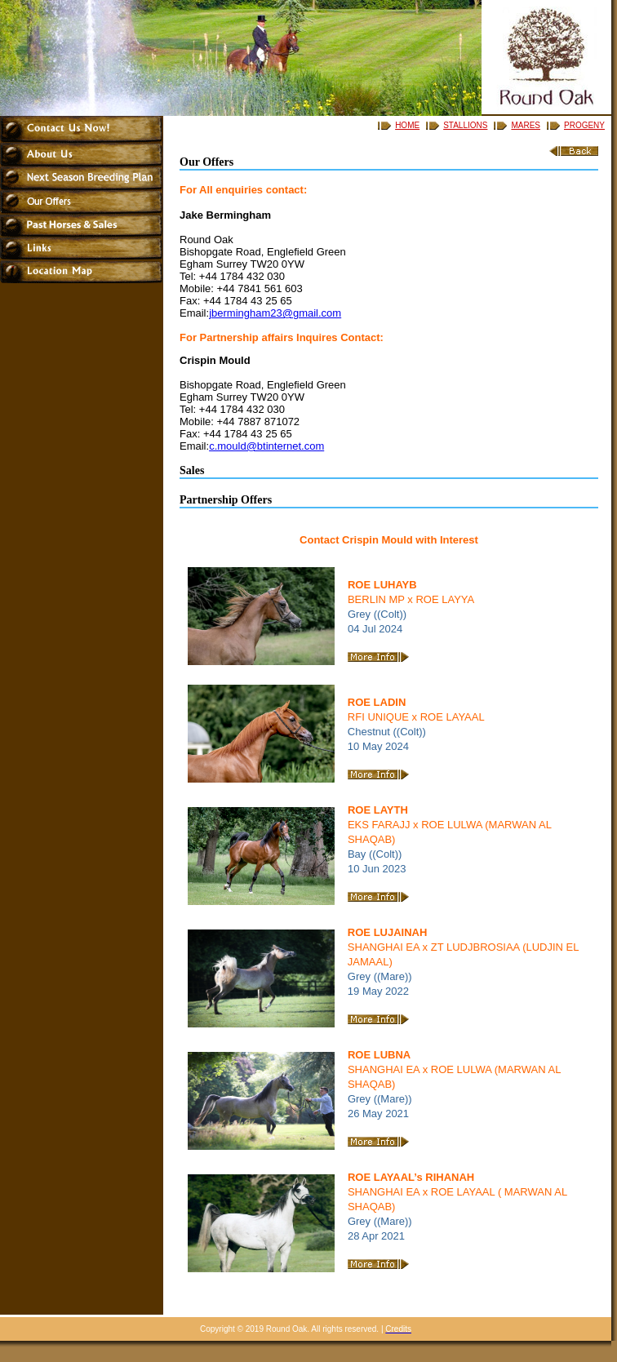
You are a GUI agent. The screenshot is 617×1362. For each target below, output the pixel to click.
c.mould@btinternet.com (266, 446)
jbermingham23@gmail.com (275, 313)
